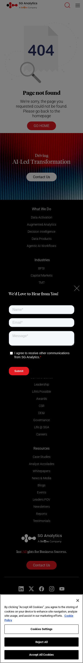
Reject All (41, 642)
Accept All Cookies (41, 654)
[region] (41, 628)
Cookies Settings (41, 629)
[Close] (78, 600)
